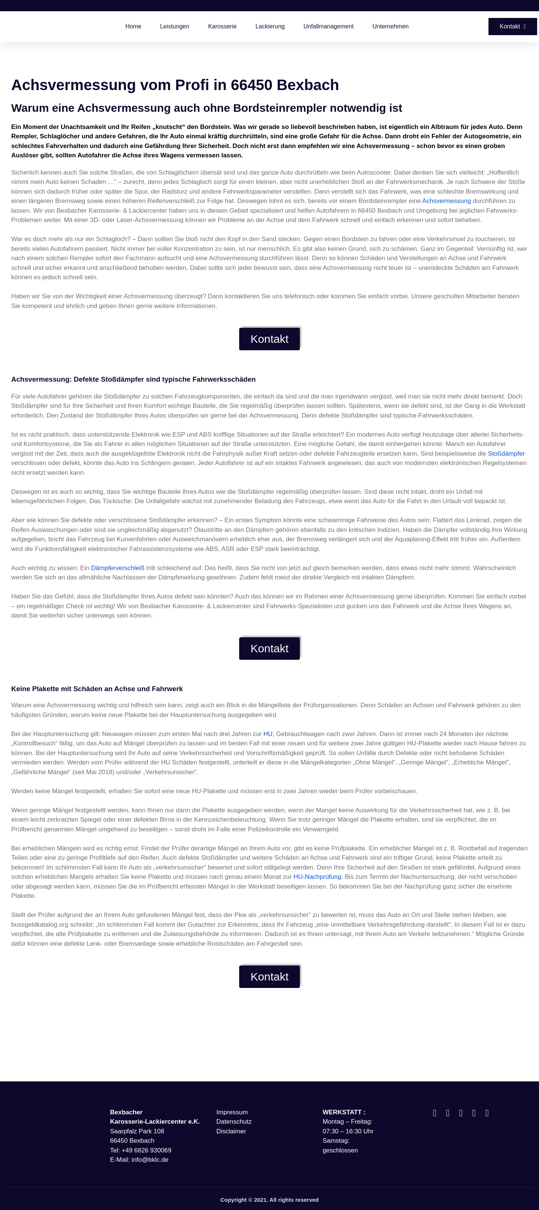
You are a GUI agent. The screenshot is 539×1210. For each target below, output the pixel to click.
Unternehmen (390, 26)
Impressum (232, 1112)
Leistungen (174, 26)
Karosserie (222, 26)
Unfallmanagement (329, 26)
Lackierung (269, 26)
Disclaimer (231, 1131)
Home (133, 26)
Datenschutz (234, 1121)
